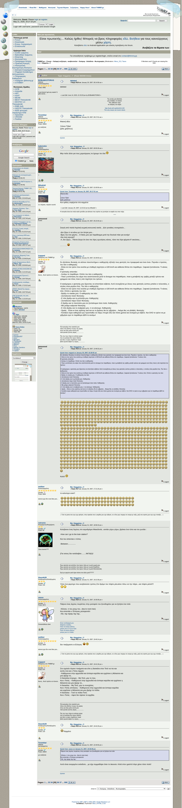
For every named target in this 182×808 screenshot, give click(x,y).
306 (65, 69)
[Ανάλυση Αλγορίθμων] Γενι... (21, 202)
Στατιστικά (16, 302)
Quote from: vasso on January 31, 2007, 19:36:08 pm (78, 749)
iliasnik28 (42, 577)
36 (58, 69)
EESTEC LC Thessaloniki (18, 103)
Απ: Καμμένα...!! (77, 146)
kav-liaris (17, 257)
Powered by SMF (77, 802)
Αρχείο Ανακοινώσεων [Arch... (21, 262)
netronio (42, 523)
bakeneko (42, 146)
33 (49, 69)
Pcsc (15, 346)
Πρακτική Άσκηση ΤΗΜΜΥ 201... (22, 188)
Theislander (17, 341)
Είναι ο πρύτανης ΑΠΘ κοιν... (21, 235)
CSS (104, 803)
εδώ (125, 38)
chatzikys (17, 230)
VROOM (18, 117)
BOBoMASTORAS (46, 80)
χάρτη (107, 42)
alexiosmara (18, 203)
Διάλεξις (17, 297)
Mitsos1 (16, 344)
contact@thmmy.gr (129, 56)
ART (17, 93)
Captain (16, 350)
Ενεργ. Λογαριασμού (23, 44)
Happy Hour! (85, 7)
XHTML (99, 803)
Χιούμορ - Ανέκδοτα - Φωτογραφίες (92, 61)
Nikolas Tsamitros (19, 347)
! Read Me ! (33, 7)
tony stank (17, 210)
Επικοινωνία (20, 46)
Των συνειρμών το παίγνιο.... (21, 215)
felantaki (17, 170)
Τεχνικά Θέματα (63, 7)
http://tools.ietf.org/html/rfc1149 (114, 108)
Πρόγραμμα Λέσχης (23, 61)
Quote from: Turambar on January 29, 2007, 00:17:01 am (79, 191)
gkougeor (17, 339)
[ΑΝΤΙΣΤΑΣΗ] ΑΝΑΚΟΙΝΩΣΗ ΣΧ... (23, 249)
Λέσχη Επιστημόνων (21, 243)
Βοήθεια (135, 38)
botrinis (16, 335)
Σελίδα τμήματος (22, 53)
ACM (17, 89)
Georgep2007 (18, 336)
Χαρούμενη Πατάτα (20, 223)
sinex (15, 338)
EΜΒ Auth (19, 106)
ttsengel (17, 277)
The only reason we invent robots (114, 110)
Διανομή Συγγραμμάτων (25, 70)
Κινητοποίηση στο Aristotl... (21, 168)
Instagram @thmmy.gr (24, 80)
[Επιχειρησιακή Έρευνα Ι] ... (21, 275)
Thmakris (17, 349)
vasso (41, 597)
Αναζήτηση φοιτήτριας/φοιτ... (21, 195)
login (36, 19)
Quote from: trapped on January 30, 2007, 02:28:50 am (78, 353)
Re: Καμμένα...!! (77, 115)
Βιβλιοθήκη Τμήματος (23, 55)
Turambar (42, 115)
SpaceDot (19, 115)
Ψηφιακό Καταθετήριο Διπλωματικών (22, 73)
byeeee (62, 138)
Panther (18, 119)
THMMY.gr (41, 61)
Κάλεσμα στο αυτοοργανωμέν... (22, 175)
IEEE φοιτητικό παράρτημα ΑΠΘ (19, 111)
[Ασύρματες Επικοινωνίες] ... (21, 242)
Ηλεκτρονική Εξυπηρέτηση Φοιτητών (22, 66)
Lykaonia (16, 343)
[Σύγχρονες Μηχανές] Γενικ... (21, 255)
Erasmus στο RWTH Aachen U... (22, 181)
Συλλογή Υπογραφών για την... (22, 222)
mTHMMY (19, 83)
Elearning (19, 57)
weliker (41, 487)
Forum (17, 40)
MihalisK (42, 185)
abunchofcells (19, 190)
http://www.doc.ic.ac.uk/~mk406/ (114, 214)
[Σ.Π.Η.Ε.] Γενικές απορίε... (20, 228)
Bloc (94, 803)
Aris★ (16, 284)
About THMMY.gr (97, 7)
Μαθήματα (42, 7)
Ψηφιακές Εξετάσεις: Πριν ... (21, 208)
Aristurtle (18, 91)
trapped (41, 256)
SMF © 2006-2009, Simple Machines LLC (97, 802)
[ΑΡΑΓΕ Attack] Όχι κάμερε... (21, 289)
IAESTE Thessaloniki (23, 108)
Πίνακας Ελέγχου (19, 125)
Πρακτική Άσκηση (22, 63)
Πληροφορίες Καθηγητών (19, 77)
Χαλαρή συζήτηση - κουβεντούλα (65, 61)
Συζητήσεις (74, 7)
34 (52, 69)
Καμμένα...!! (46, 63)
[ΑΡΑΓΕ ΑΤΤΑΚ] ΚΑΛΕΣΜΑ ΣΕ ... (22, 269)
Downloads (23, 7)
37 (60, 69)
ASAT (17, 95)
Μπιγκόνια (17, 217)
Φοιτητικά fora (21, 59)
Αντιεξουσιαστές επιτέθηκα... (21, 282)
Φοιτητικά (51, 7)
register (44, 19)
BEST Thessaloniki (23, 100)
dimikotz (17, 250)
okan (15, 237)
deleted (73, 81)
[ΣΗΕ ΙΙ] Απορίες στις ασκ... (20, 295)
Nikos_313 (17, 264)
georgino (17, 183)
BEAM (17, 98)
